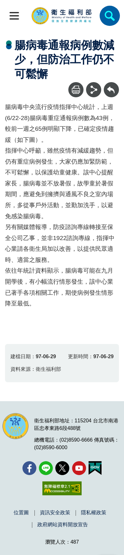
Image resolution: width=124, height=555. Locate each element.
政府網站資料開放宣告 (62, 524)
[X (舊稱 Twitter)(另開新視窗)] (62, 468)
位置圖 (21, 512)
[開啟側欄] (14, 16)
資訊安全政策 (55, 512)
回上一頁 (111, 85)
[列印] (76, 89)
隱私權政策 (93, 512)
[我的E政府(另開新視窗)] (95, 468)
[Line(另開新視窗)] (46, 468)
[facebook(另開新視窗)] (29, 468)
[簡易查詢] (110, 16)
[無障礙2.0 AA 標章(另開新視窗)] (61, 488)
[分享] (93, 89)
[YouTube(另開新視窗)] (79, 468)
